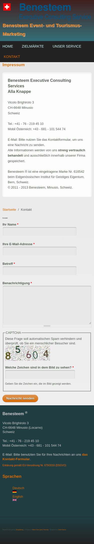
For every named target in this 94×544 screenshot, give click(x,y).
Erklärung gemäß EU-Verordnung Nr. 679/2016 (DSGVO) (34, 465)
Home (8, 46)
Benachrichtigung (17, 283)
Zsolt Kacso (62, 529)
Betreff (9, 264)
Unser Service (67, 46)
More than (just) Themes (40, 529)
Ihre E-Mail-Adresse (19, 244)
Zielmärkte (33, 46)
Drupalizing (19, 529)
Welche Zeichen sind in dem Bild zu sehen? (39, 367)
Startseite (9, 209)
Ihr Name (10, 224)
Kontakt (12, 57)
